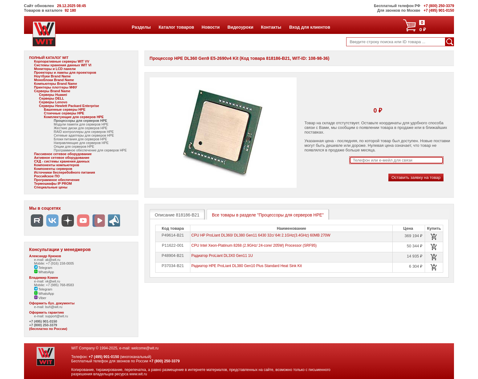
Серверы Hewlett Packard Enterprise (69, 106)
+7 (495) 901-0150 (43, 321)
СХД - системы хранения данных (62, 161)
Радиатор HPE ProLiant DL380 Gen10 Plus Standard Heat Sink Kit (246, 266)
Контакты (271, 27)
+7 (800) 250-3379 (43, 325)
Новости (211, 27)
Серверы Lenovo (53, 102)
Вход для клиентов (309, 27)
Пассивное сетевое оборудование (63, 154)
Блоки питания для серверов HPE (80, 139)
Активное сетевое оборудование (62, 157)
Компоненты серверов (53, 169)
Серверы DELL (51, 98)
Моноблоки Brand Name (54, 80)
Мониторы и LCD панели (55, 69)
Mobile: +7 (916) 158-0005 (54, 263)
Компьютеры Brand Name (55, 83)
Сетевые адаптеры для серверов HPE (84, 135)
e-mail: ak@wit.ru (47, 260)
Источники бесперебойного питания (64, 172)
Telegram (43, 268)
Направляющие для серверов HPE (81, 143)
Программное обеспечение (57, 180)
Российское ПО (47, 176)
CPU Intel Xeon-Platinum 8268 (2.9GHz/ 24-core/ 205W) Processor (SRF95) (254, 245)
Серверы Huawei (53, 95)
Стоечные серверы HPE (64, 113)
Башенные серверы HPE (65, 109)
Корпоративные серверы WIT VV (61, 61)
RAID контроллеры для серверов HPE (84, 132)
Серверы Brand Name (52, 91)
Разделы (141, 27)
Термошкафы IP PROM (53, 183)
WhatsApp (44, 272)
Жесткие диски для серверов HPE (80, 128)
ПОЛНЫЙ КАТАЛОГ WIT (49, 58)
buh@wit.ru (54, 307)
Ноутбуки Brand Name (52, 76)
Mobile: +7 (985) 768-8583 (54, 285)
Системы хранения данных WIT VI (62, 65)
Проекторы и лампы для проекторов (65, 72)
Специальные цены (50, 187)
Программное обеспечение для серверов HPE (90, 150)
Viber (40, 298)
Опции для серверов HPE (74, 146)
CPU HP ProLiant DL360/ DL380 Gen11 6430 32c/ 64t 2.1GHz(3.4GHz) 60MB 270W (260, 235)
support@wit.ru (56, 316)
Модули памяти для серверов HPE (81, 124)
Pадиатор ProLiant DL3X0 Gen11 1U (222, 255)
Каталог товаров (176, 27)
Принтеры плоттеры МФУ (55, 87)
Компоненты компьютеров (56, 165)
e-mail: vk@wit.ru (47, 281)
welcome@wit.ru (145, 348)
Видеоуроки (240, 27)
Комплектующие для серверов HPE (74, 117)
